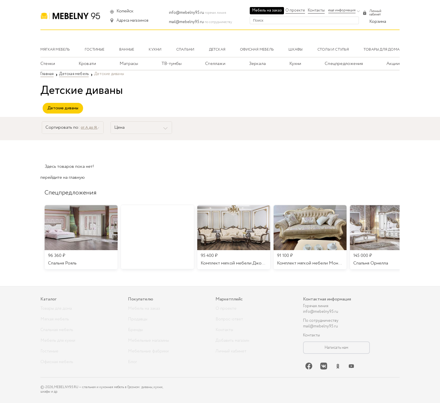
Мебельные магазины (148, 341)
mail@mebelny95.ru (186, 22)
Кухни (295, 63)
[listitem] (81, 237)
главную (77, 177)
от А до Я (89, 127)
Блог (132, 362)
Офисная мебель (56, 362)
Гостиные (49, 351)
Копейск (125, 11)
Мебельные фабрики (148, 351)
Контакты (316, 10)
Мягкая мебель (54, 319)
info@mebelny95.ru (186, 12)
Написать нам (336, 347)
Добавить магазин (232, 341)
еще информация (342, 10)
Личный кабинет (231, 351)
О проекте (295, 10)
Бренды (135, 330)
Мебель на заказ (267, 10)
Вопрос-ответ (229, 319)
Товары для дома (56, 308)
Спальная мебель (56, 330)
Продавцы (137, 319)
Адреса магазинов (132, 20)
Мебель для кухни (57, 341)
